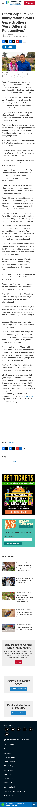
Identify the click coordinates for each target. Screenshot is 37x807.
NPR (4, 457)
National (12, 442)
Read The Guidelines (18, 688)
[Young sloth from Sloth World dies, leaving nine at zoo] (8, 613)
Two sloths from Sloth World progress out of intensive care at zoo (23, 568)
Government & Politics (23, 592)
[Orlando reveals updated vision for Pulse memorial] (8, 628)
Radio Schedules (9, 745)
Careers (6, 749)
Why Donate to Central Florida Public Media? (18, 646)
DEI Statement (8, 770)
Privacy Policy (8, 774)
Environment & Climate (23, 563)
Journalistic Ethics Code (18, 682)
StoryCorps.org (27, 396)
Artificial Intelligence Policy (12, 766)
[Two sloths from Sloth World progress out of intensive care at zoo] (8, 566)
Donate (30, 3)
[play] (3, 805)
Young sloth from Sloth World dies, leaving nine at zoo (25, 615)
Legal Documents (9, 757)
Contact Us (7, 753)
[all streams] (34, 804)
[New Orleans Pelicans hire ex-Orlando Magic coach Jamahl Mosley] (8, 581)
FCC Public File (9, 783)
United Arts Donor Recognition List (14, 791)
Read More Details (18, 713)
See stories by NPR (9, 462)
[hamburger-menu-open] (3, 3)
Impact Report (8, 795)
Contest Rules (8, 778)
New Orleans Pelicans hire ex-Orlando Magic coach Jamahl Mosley (25, 580)
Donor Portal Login (9, 787)
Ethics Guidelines (9, 761)
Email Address (9, 537)
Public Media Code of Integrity (18, 706)
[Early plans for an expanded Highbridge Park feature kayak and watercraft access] (8, 596)
